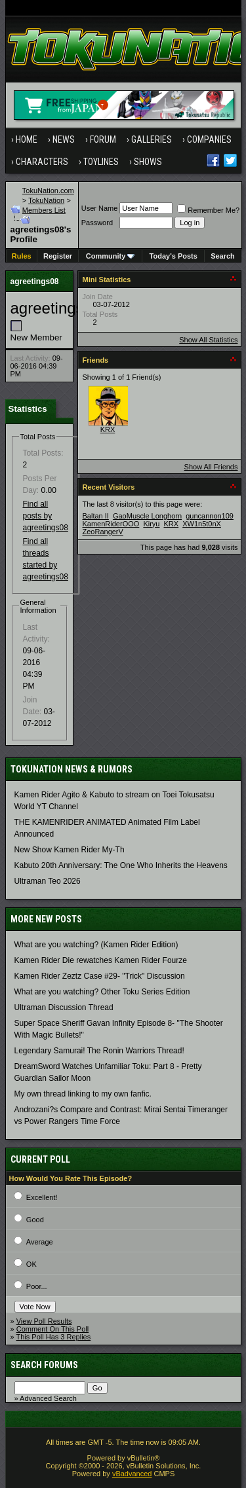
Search (223, 256)
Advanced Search (48, 1398)
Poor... (36, 1286)
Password (97, 223)
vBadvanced (132, 1474)
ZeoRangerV (103, 531)
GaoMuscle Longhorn (147, 516)
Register (57, 256)
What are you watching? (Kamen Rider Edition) (96, 944)
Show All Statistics (208, 340)
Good (35, 1220)
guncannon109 (210, 516)
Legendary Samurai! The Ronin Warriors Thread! (99, 1050)
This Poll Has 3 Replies (53, 1337)
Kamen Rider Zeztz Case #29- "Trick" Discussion (99, 976)
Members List (44, 210)
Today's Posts (173, 256)
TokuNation (46, 200)
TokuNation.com (48, 190)
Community (110, 256)
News (63, 139)
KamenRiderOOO (111, 524)
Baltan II (96, 516)
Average (39, 1242)
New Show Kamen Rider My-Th (69, 849)
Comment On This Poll (52, 1329)
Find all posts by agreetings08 (45, 515)
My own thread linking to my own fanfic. (83, 1093)
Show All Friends (211, 467)
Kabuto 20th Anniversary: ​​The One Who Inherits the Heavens (121, 865)
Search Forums (44, 1365)
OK (31, 1264)
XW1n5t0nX (201, 524)
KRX (107, 429)
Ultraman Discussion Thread (63, 1007)
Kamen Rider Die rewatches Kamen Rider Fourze (100, 960)
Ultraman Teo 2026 (47, 881)
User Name (99, 208)
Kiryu (151, 524)
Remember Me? (208, 210)
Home (26, 139)
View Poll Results (44, 1321)
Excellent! (42, 1197)
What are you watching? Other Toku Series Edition (102, 991)
